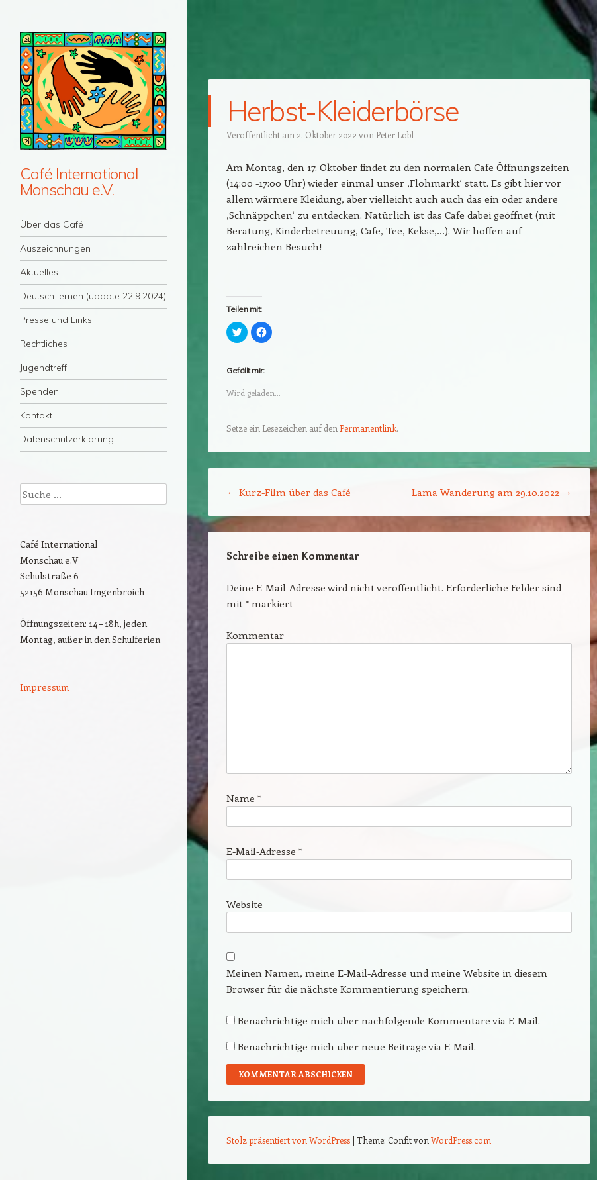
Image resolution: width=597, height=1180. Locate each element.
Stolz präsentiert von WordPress (288, 1140)
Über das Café (51, 224)
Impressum (44, 687)
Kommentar (255, 635)
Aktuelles (39, 272)
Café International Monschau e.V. (79, 181)
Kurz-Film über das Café (288, 492)
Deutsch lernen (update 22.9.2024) (93, 296)
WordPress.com (461, 1140)
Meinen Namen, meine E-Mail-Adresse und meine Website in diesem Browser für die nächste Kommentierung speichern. (386, 980)
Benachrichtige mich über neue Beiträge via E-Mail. (357, 1046)
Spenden (39, 391)
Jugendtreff (43, 367)
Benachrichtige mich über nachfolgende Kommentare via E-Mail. (389, 1020)
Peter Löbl (395, 134)
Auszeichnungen (55, 248)
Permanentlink (368, 428)
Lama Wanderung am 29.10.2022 (492, 492)
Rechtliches (44, 344)
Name (243, 798)
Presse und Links (56, 320)
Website (244, 903)
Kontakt (36, 415)
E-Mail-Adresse (264, 851)
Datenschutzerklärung (67, 439)
